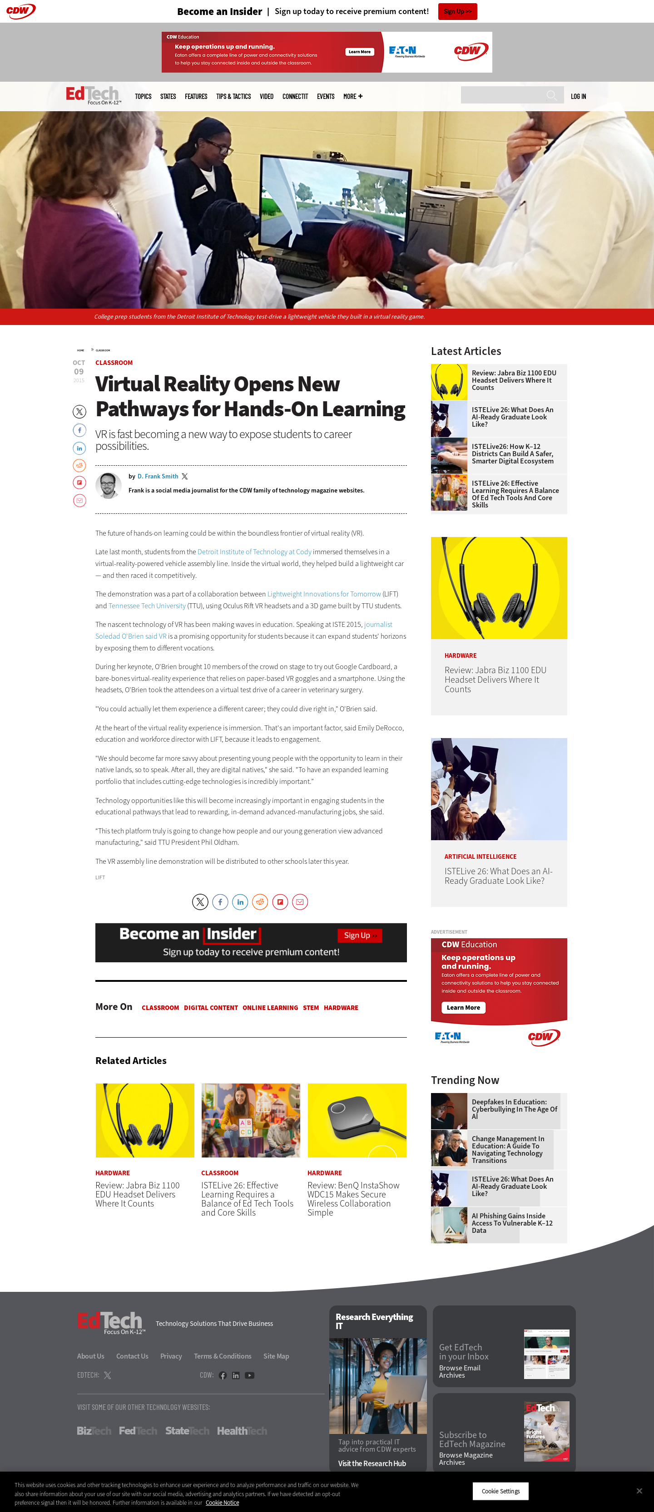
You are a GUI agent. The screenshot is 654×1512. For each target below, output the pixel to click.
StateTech (187, 1431)
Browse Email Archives (460, 1371)
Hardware (341, 1007)
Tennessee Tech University (147, 606)
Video (266, 96)
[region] (327, 1492)
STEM (311, 1007)
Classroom (103, 350)
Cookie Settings (501, 1491)
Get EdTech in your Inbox (464, 1352)
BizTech (94, 1431)
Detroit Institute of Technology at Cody (255, 552)
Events (325, 96)
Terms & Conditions (223, 1356)
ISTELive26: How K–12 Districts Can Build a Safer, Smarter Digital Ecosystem (513, 454)
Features (196, 96)
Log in (578, 96)
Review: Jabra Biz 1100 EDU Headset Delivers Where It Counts (514, 380)
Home (80, 350)
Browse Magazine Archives (466, 1459)
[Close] (639, 1491)
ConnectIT (295, 96)
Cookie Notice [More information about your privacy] (222, 1503)
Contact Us (132, 1356)
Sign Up (454, 11)
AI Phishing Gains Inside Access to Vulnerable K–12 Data (512, 1223)
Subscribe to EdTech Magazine (472, 1440)
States (168, 96)
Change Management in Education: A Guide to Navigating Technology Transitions (508, 1149)
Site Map (276, 1356)
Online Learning (270, 1007)
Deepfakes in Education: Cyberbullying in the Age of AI (514, 1109)
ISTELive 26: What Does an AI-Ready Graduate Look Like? (513, 417)
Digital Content (211, 1007)
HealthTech (242, 1431)
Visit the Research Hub (372, 1464)
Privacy (171, 1356)
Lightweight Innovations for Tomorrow (324, 594)
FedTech (138, 1431)
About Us (90, 1356)
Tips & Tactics (233, 96)
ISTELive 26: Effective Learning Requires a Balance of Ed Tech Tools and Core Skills (515, 494)
